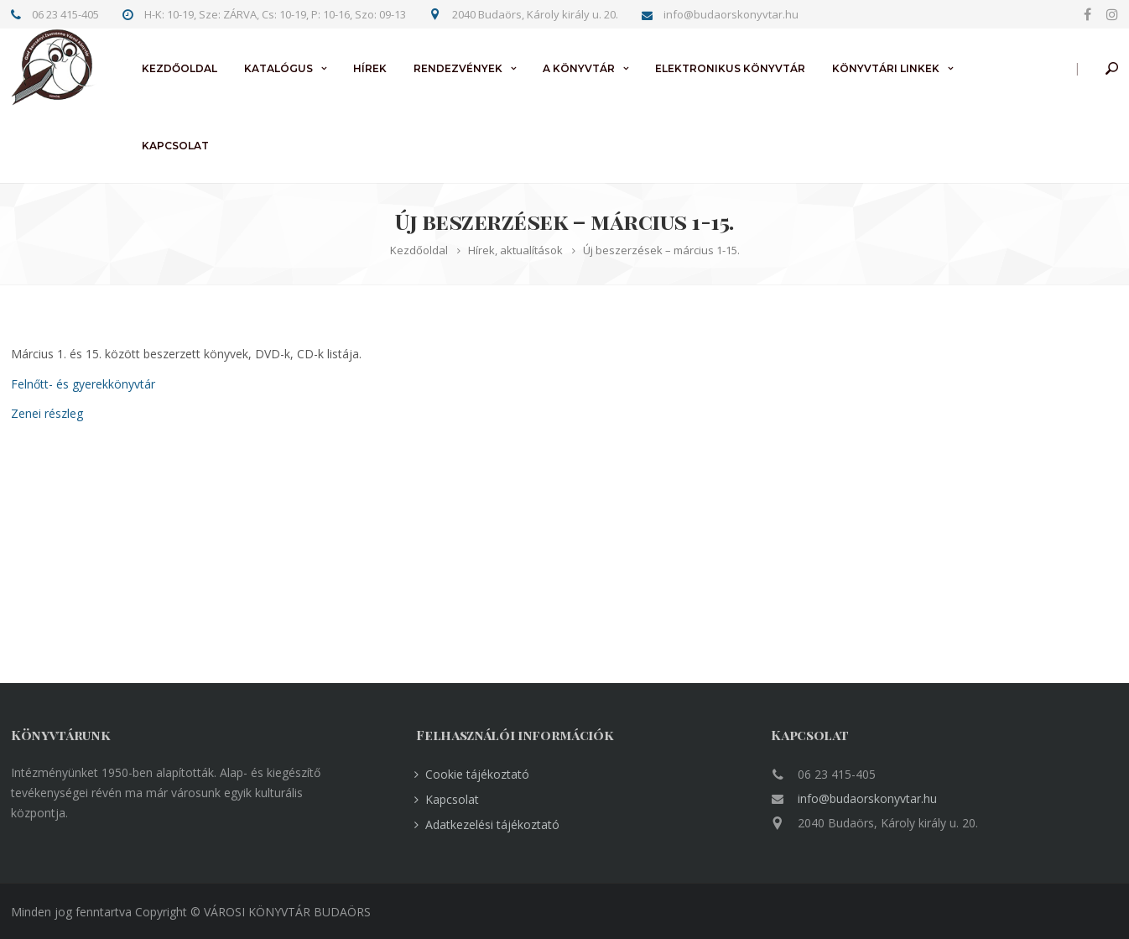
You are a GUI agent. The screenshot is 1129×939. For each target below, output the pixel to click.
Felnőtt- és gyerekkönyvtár (83, 384)
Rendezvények (458, 68)
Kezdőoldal (179, 68)
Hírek (370, 68)
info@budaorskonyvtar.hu (867, 798)
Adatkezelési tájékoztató (492, 824)
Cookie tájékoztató (477, 774)
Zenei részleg (47, 413)
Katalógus (278, 68)
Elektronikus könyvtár (730, 68)
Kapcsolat (175, 145)
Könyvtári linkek (885, 68)
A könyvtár (579, 68)
